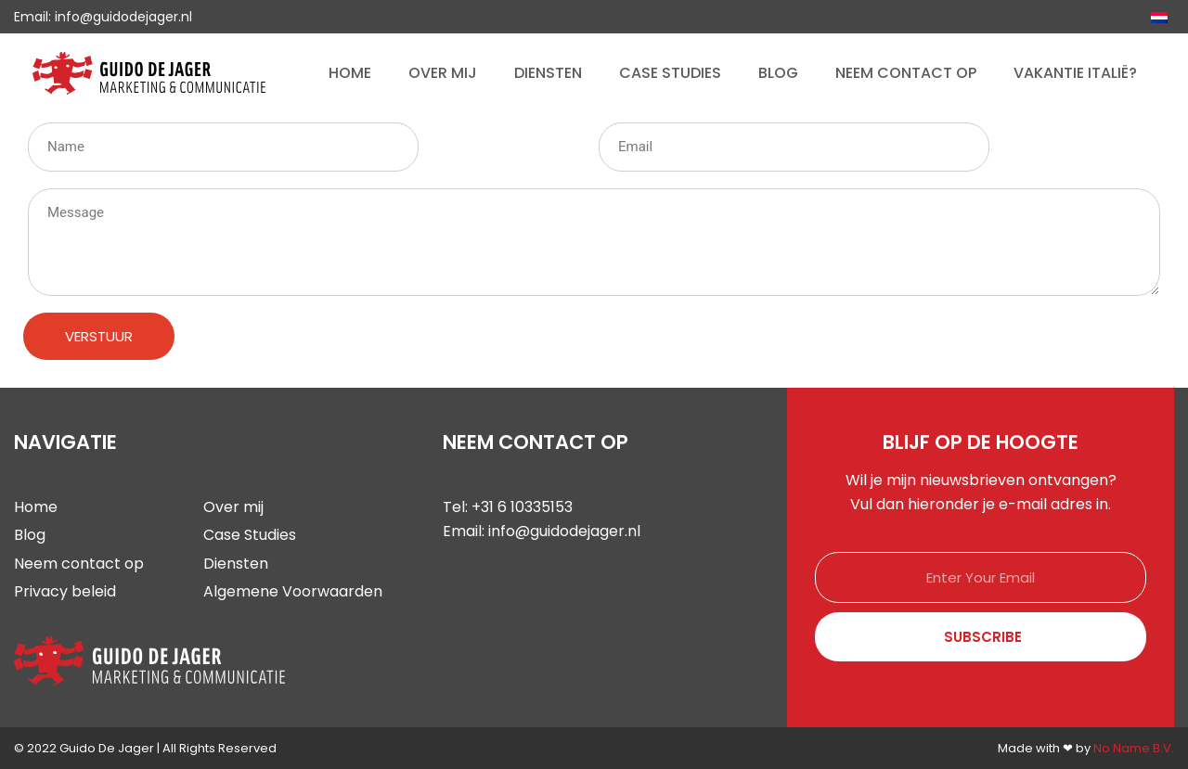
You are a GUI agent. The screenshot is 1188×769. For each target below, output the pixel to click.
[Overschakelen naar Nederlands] (1159, 16)
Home (350, 72)
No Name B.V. (1133, 748)
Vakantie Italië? (1075, 72)
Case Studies (670, 72)
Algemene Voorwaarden (292, 591)
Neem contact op (905, 72)
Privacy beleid (65, 591)
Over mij (442, 72)
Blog (778, 72)
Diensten (548, 72)
